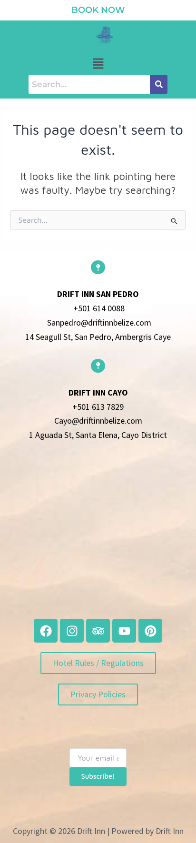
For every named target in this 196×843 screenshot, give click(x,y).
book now (98, 10)
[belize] (98, 537)
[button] (98, 64)
